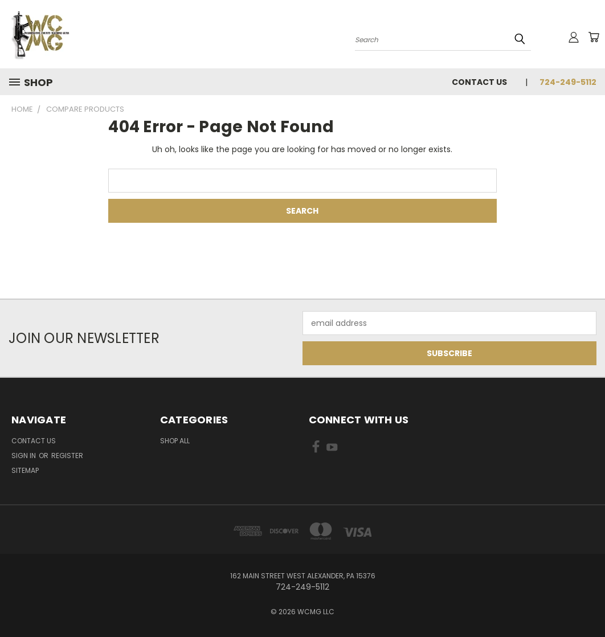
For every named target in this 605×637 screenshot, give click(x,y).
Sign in (24, 455)
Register (67, 455)
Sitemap (25, 470)
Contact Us (479, 82)
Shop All (175, 441)
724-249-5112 (567, 82)
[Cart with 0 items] (593, 37)
